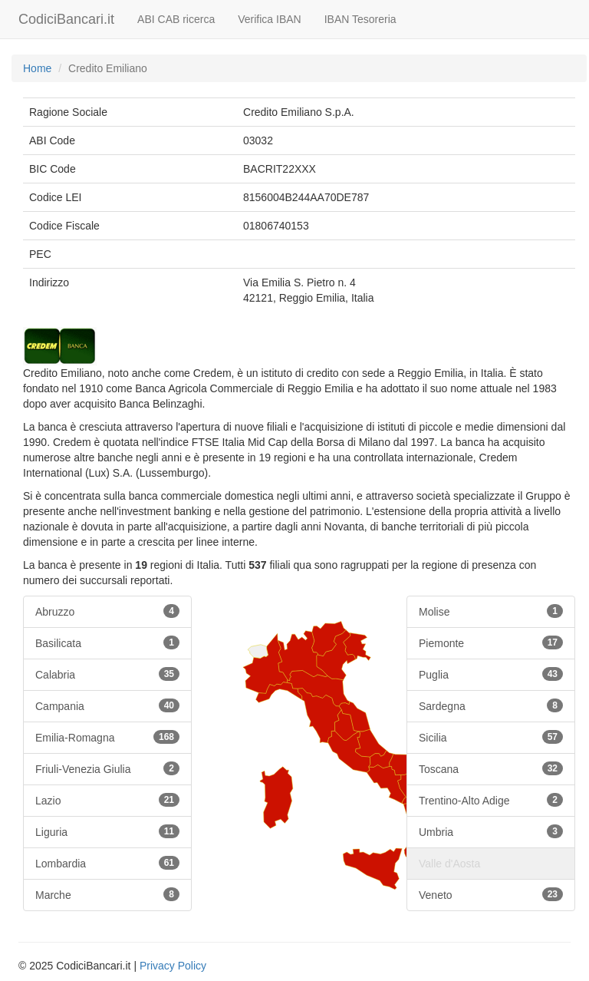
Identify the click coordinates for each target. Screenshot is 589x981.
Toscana (491, 768)
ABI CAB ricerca (176, 19)
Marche (107, 894)
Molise (491, 611)
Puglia (491, 674)
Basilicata (107, 642)
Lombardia (107, 863)
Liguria (107, 831)
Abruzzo (107, 611)
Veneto (491, 894)
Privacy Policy (173, 966)
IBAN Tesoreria (360, 19)
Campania (107, 705)
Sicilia (491, 737)
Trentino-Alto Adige (491, 800)
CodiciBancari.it (66, 19)
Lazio (107, 800)
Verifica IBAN (269, 19)
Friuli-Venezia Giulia (107, 768)
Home (37, 68)
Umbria (491, 831)
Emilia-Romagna (107, 737)
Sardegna (491, 705)
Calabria (107, 674)
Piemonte (491, 642)
